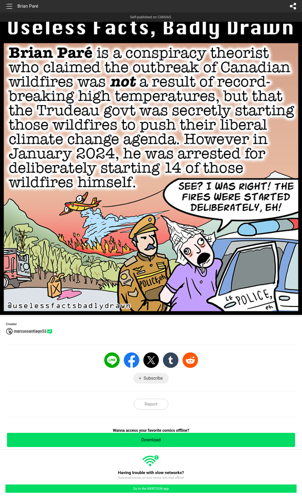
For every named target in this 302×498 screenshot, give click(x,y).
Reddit (190, 360)
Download (151, 439)
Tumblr (170, 360)
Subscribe (153, 378)
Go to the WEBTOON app (151, 489)
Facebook (131, 360)
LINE (112, 360)
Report (150, 404)
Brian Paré (27, 6)
